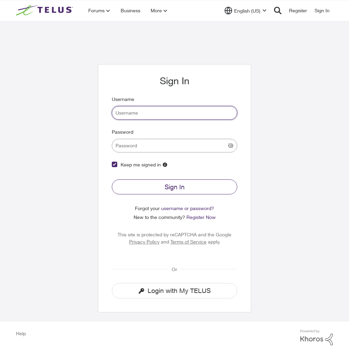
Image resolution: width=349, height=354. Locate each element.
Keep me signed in (141, 164)
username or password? (187, 208)
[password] (174, 145)
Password (122, 132)
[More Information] (165, 164)
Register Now (201, 217)
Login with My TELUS (175, 290)
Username (123, 99)
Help (21, 333)
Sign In (175, 187)
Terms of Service (188, 242)
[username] (174, 113)
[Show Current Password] (230, 145)
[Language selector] (246, 10)
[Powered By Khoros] (316, 337)
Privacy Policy (144, 242)
